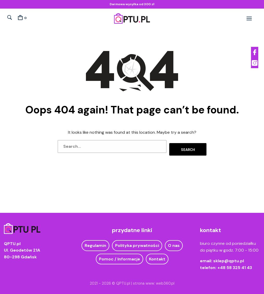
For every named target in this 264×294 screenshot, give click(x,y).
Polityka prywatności (137, 243)
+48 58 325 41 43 (234, 265)
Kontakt (157, 256)
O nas (174, 243)
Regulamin (95, 243)
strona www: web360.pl (153, 280)
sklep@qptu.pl (228, 258)
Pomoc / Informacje (119, 256)
